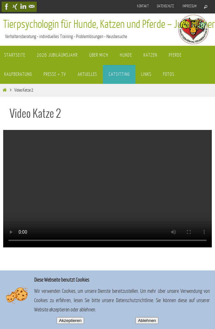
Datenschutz (165, 6)
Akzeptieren (70, 320)
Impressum (189, 6)
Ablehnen (147, 320)
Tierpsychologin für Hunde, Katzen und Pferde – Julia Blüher (109, 24)
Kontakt (143, 6)
